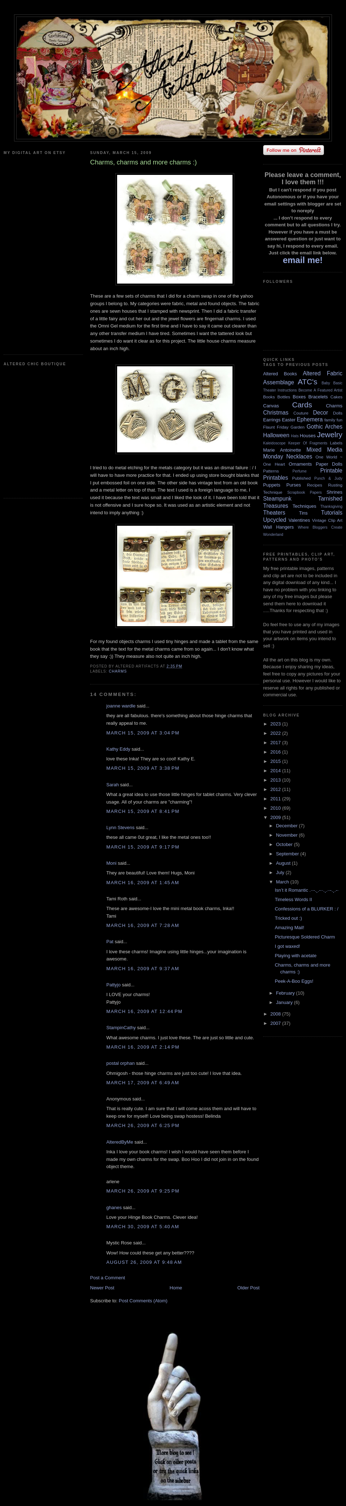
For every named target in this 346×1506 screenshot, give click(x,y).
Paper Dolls (329, 464)
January (285, 1002)
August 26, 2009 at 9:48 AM (144, 1262)
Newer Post (102, 1287)
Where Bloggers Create (320, 527)
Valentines (299, 520)
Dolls (337, 413)
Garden (297, 427)
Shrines (334, 492)
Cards (302, 405)
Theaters (274, 513)
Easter (289, 419)
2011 (276, 798)
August (284, 863)
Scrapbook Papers (304, 492)
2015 (276, 761)
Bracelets (318, 396)
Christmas (275, 413)
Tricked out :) (288, 918)
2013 (276, 780)
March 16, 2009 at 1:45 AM (142, 882)
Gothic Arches (324, 427)
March (283, 882)
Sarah (112, 784)
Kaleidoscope (274, 443)
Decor (320, 413)
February (286, 993)
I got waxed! (287, 946)
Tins (303, 513)
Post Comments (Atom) (143, 1300)
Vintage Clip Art (327, 520)
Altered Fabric (322, 373)
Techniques (304, 506)
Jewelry (329, 434)
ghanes (114, 1207)
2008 (276, 1014)
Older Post (249, 1287)
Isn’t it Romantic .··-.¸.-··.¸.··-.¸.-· (306, 890)
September (288, 853)
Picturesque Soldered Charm (305, 937)
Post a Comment (107, 1277)
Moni (111, 863)
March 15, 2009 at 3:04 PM (142, 733)
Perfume (300, 471)
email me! (303, 260)
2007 (276, 1023)
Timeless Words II (293, 899)
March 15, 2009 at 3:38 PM (142, 768)
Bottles (283, 396)
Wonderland (273, 535)
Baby (325, 383)
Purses (293, 485)
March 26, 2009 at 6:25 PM (142, 1125)
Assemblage (278, 382)
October (285, 844)
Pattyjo (113, 984)
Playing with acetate (295, 955)
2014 (276, 770)
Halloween (276, 435)
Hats (294, 436)
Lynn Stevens (120, 827)
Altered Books (280, 373)
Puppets (271, 485)
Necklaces (299, 456)
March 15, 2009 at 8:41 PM (142, 811)
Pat (110, 941)
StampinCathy (121, 1027)
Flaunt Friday (276, 427)
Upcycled (274, 520)
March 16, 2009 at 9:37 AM (142, 968)
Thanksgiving (331, 506)
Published (301, 478)
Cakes (336, 396)
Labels (336, 442)
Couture (301, 413)
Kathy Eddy (118, 749)
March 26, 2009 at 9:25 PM (142, 1191)
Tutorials (331, 513)
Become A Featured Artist (320, 390)
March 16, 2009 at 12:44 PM (144, 1011)
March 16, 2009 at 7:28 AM (142, 925)
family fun (333, 419)
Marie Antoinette (282, 450)
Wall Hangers (278, 527)
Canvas (271, 405)
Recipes (314, 485)
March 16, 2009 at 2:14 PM (142, 1047)
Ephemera (310, 419)
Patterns (271, 471)
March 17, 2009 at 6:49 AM (142, 1082)
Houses (308, 435)
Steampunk (277, 499)
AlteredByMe (119, 1142)
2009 (276, 817)
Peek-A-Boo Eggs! (294, 981)
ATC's (307, 381)
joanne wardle (121, 706)
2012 (276, 789)
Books (269, 396)
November (287, 835)
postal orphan (120, 1063)
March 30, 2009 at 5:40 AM (142, 1226)
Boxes (299, 396)
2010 (276, 808)
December (287, 825)
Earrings (271, 419)
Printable (331, 470)
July (281, 872)
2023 (276, 724)
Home (176, 1287)
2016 (276, 752)
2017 (276, 742)
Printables (275, 478)
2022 (276, 733)
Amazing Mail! (289, 927)
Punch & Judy (328, 478)
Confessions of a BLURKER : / (306, 909)
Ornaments (300, 464)
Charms (118, 671)
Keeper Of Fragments (308, 443)
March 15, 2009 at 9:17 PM (142, 847)
